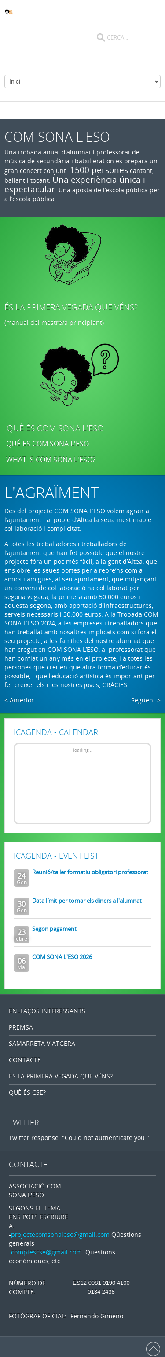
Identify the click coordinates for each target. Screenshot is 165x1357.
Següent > (146, 700)
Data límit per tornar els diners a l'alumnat (87, 901)
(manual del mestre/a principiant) (54, 322)
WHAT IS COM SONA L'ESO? (51, 459)
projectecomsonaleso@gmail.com (60, 1234)
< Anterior (19, 700)
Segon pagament (54, 929)
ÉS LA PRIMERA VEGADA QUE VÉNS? (71, 307)
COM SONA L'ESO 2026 (62, 957)
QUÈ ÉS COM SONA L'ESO (55, 428)
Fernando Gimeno (96, 1316)
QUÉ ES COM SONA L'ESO (47, 444)
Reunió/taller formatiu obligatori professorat (90, 872)
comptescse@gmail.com (46, 1252)
